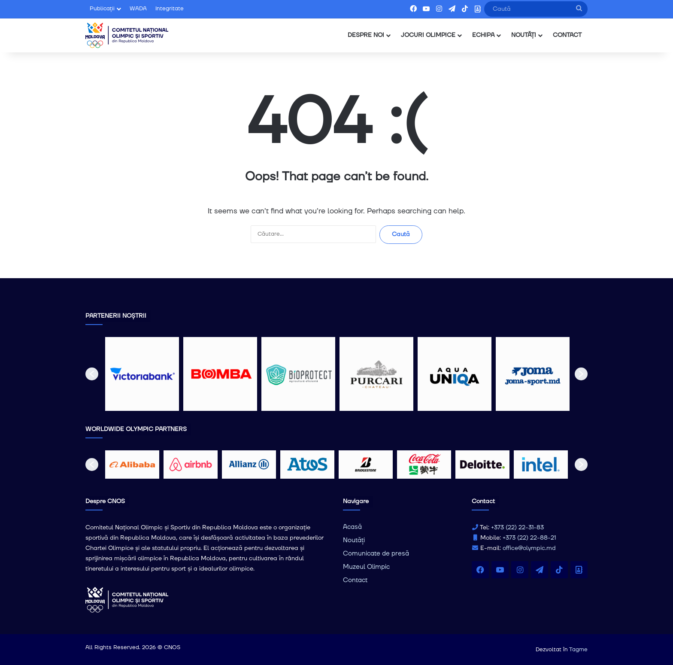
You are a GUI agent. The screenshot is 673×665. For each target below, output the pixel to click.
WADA (138, 8)
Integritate (169, 8)
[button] (91, 373)
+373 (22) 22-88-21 (529, 538)
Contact (355, 580)
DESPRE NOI (366, 35)
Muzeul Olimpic (366, 567)
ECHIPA (483, 35)
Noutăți (354, 540)
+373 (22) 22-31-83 (517, 527)
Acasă (352, 527)
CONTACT (567, 35)
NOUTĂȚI (523, 35)
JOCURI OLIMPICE (428, 35)
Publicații (102, 8)
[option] (142, 374)
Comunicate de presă (376, 554)
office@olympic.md (529, 548)
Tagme (578, 649)
